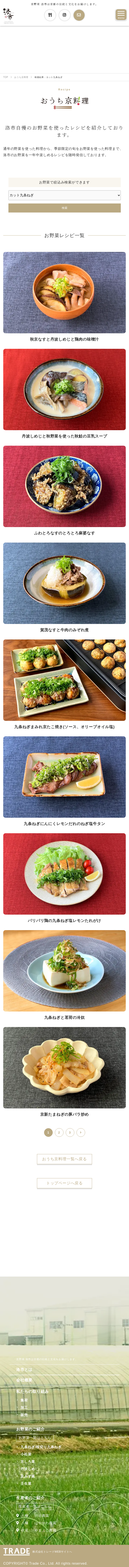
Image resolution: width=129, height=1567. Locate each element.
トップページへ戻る (64, 1183)
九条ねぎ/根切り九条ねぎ (41, 1447)
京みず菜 (28, 1476)
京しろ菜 (28, 1461)
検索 (64, 207)
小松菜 (26, 1454)
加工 (24, 1407)
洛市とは (24, 1369)
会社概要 (24, 1380)
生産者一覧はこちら (35, 1506)
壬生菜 (26, 1483)
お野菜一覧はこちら (35, 1438)
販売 (24, 1415)
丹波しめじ (30, 1469)
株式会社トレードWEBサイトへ (52, 1551)
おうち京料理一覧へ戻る (64, 1159)
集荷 (24, 1400)
